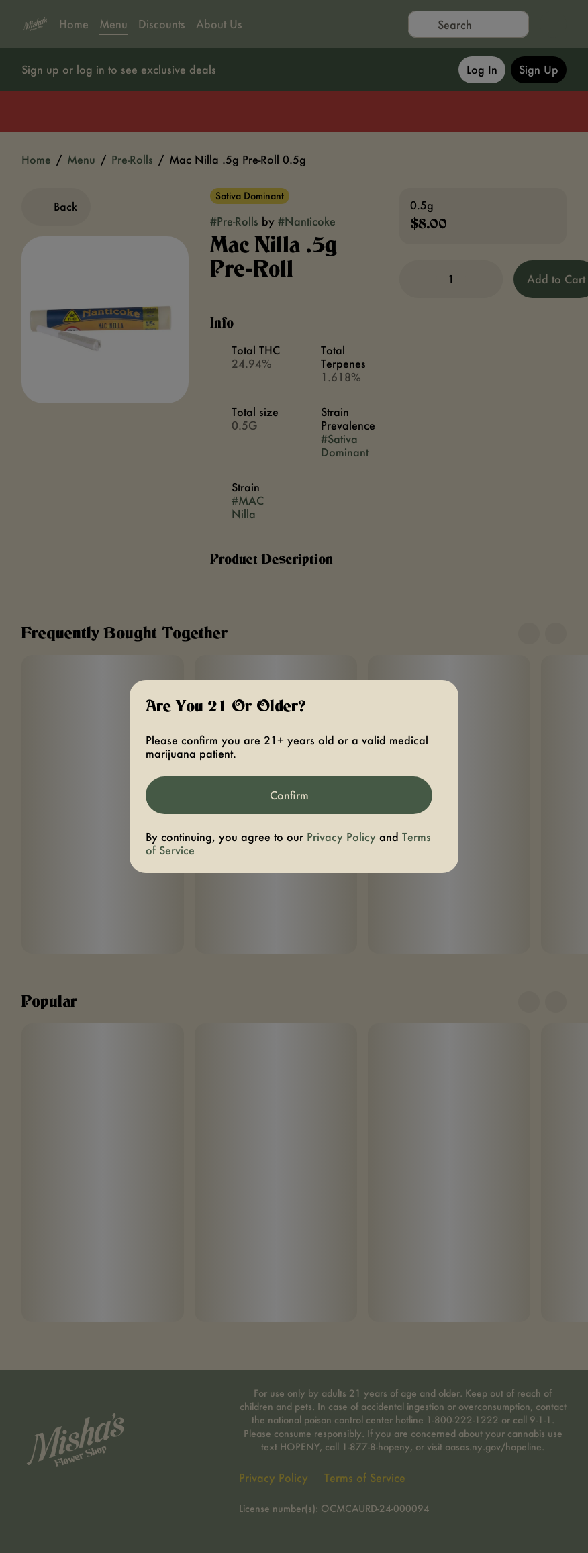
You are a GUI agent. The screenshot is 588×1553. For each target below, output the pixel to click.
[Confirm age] (289, 795)
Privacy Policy (341, 837)
